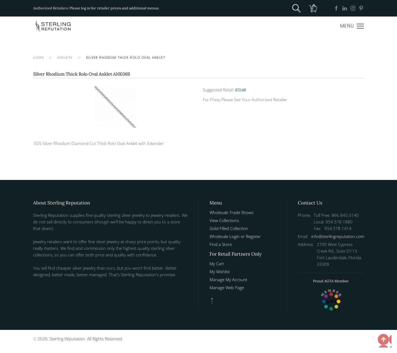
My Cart (217, 263)
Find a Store (221, 244)
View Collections (224, 220)
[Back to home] (53, 26)
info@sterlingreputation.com (337, 236)
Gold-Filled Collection (229, 228)
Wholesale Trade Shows (231, 212)
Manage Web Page (227, 287)
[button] (352, 26)
